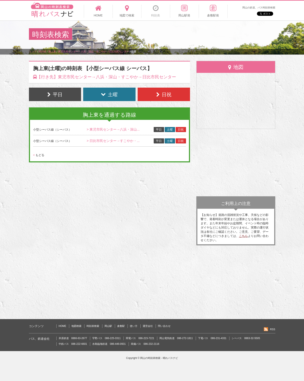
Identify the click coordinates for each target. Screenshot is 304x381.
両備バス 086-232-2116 (145, 343)
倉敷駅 (121, 326)
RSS (272, 329)
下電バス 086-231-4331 (212, 338)
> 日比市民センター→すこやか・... (113, 141)
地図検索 (76, 326)
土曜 (170, 129)
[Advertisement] (198, 34)
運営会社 (148, 326)
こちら (243, 236)
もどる (38, 155)
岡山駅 (108, 326)
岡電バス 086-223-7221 (140, 338)
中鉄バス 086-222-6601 (73, 343)
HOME (62, 326)
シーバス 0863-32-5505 (246, 338)
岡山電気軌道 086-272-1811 (176, 338)
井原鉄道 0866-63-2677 (73, 338)
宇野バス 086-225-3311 (106, 338)
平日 (159, 129)
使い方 (133, 326)
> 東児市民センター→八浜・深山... (113, 129)
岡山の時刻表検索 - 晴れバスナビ (159, 358)
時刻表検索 (93, 326)
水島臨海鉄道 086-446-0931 (109, 343)
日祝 (181, 129)
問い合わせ (164, 326)
